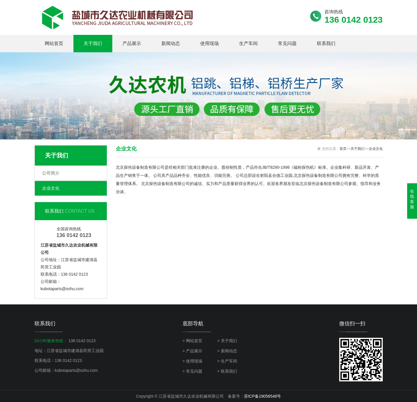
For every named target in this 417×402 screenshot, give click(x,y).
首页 (343, 149)
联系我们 (326, 43)
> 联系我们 (227, 371)
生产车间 (248, 43)
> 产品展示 (192, 351)
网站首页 (54, 43)
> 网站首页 (192, 340)
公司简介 (50, 173)
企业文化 (50, 188)
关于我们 (93, 43)
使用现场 (209, 43)
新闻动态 (170, 43)
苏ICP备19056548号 (262, 396)
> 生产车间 (227, 361)
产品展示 (131, 43)
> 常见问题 (192, 371)
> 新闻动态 (227, 351)
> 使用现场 (192, 361)
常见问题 (287, 43)
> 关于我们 (227, 340)
